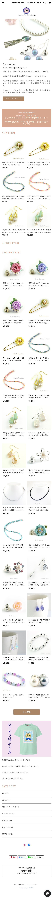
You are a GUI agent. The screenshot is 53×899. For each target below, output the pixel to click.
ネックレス (5, 793)
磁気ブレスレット (7, 827)
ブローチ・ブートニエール (10, 807)
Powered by (27, 888)
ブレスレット (6, 800)
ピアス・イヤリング (8, 814)
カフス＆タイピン (7, 834)
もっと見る (27, 712)
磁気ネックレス (7, 820)
